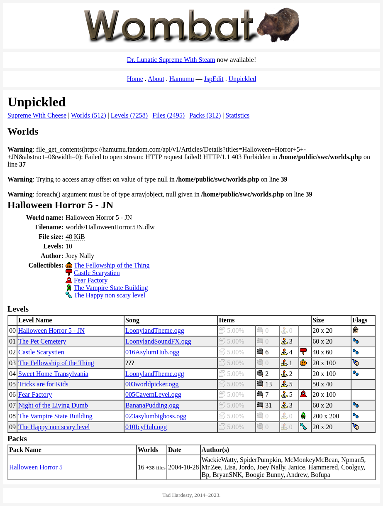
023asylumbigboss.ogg (155, 416)
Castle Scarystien (97, 272)
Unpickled (242, 78)
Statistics (237, 115)
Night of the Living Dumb (53, 405)
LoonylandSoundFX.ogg (158, 341)
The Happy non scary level (109, 295)
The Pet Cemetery (42, 341)
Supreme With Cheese (36, 115)
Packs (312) (205, 115)
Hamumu (181, 78)
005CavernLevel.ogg (153, 394)
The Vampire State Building (111, 287)
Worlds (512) (88, 115)
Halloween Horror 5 (36, 467)
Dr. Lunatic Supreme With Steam (171, 59)
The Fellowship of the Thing (112, 265)
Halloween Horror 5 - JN (51, 330)
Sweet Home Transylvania (53, 373)
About (156, 78)
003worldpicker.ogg (151, 384)
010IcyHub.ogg (146, 426)
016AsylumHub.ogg (152, 352)
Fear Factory (90, 280)
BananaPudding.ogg (152, 405)
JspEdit (214, 78)
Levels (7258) (129, 115)
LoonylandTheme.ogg (154, 330)
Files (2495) (168, 115)
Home (135, 78)
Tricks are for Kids (43, 384)
